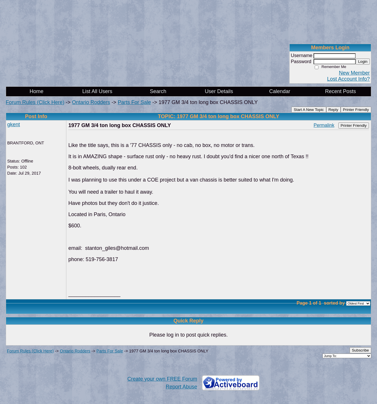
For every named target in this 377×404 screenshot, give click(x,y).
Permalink (324, 125)
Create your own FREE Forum (162, 379)
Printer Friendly (356, 109)
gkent (13, 124)
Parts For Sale (134, 102)
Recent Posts (340, 91)
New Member (354, 73)
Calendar (279, 91)
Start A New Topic (309, 109)
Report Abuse (181, 387)
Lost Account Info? (348, 79)
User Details (219, 91)
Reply (333, 109)
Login (362, 61)
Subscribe (360, 350)
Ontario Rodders (91, 102)
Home (36, 91)
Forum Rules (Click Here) (35, 102)
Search (158, 91)
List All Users (97, 91)
